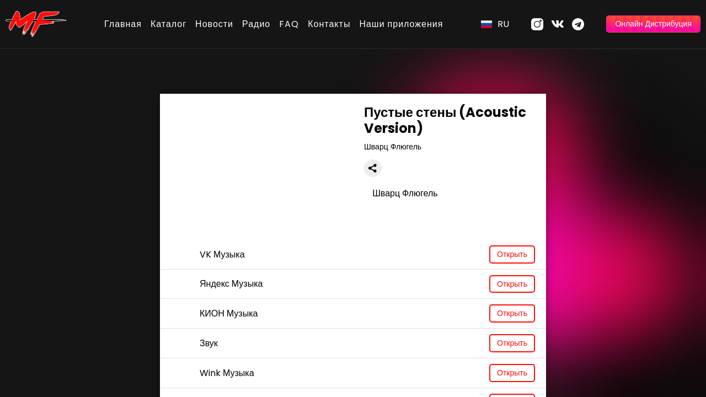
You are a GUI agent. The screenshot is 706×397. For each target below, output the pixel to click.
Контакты (329, 24)
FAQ (289, 24)
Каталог (168, 24)
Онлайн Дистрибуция (653, 23)
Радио (256, 24)
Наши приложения (401, 24)
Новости (214, 24)
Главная (123, 24)
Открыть (512, 254)
